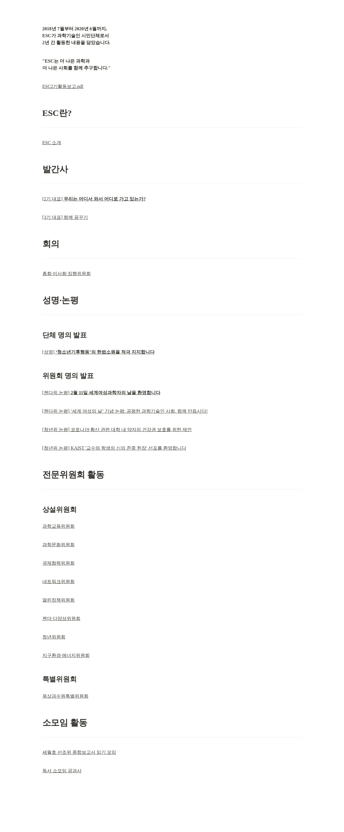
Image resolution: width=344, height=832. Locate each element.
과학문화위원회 (58, 544)
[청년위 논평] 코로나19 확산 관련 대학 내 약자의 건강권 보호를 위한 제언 (117, 429)
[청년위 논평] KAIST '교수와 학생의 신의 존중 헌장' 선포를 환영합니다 (114, 448)
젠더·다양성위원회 (61, 618)
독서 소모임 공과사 (62, 770)
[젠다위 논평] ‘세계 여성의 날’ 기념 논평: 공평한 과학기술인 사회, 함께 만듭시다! (125, 411)
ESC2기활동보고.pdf (63, 86)
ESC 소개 (51, 142)
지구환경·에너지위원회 (66, 655)
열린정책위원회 (58, 600)
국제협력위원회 (58, 563)
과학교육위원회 (58, 526)
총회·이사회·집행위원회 (66, 273)
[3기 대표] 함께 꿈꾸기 (65, 217)
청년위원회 (53, 636)
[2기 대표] (94, 198)
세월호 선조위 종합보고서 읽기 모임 (79, 752)
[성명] (98, 352)
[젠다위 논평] (101, 392)
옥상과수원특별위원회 (65, 696)
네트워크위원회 (58, 581)
